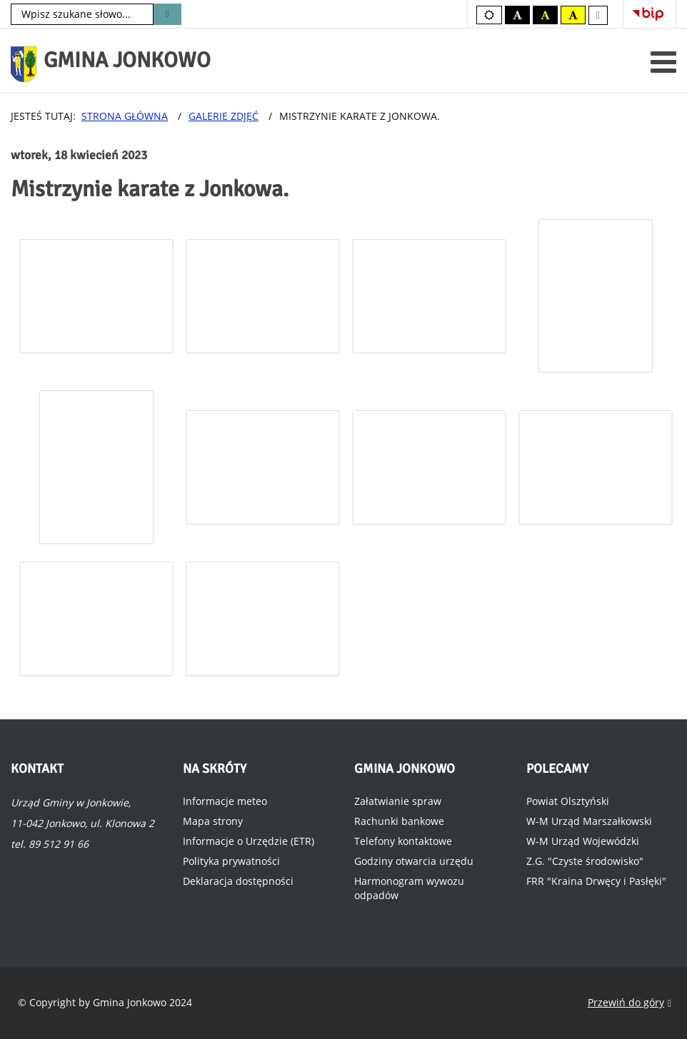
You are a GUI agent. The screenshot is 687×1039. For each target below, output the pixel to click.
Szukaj (167, 14)
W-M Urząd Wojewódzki (582, 841)
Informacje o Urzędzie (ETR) (248, 841)
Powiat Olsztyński (567, 801)
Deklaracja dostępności (238, 881)
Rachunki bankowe (399, 821)
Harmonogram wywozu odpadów (409, 888)
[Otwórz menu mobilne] (663, 61)
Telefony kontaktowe (403, 841)
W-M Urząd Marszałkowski (589, 821)
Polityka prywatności (231, 861)
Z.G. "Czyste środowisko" (584, 861)
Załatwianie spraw (397, 801)
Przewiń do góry (629, 1002)
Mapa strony (213, 821)
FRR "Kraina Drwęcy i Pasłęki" (596, 881)
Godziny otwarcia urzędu (413, 861)
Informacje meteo (225, 801)
